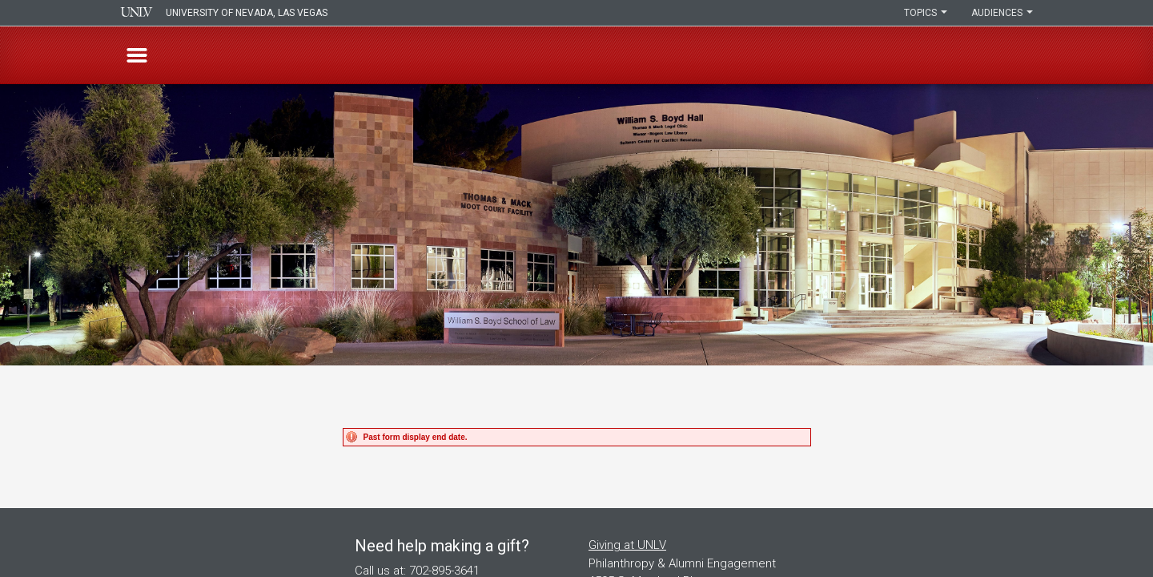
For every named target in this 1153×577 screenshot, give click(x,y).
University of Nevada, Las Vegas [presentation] (246, 12)
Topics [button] (925, 12)
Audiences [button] (1002, 12)
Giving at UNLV (627, 545)
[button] (137, 55)
